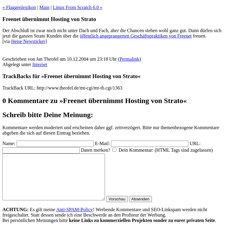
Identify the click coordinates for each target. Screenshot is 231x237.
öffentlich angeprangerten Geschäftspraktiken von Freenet (136, 35)
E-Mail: (102, 143)
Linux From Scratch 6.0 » (78, 7)
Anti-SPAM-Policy (74, 218)
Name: (8, 143)
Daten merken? (95, 150)
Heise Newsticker (28, 41)
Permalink (129, 59)
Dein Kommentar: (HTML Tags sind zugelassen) (166, 150)
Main (44, 7)
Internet (40, 64)
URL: (194, 143)
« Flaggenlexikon (19, 7)
